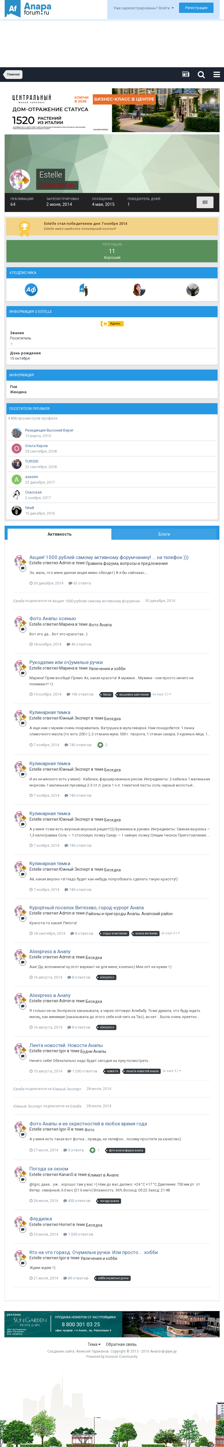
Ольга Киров (36, 446)
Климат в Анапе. (104, 1175)
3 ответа (73, 1150)
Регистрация (196, 8)
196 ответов (80, 694)
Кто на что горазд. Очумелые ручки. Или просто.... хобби (93, 1252)
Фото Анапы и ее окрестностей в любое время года (88, 1124)
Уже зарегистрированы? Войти (143, 8)
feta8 (29, 508)
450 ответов (76, 1200)
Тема (94, 1344)
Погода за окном (48, 1169)
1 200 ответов (82, 1071)
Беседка (112, 718)
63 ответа (80, 583)
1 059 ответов (78, 1234)
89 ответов (75, 1278)
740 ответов (78, 745)
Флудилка (40, 1219)
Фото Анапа (100, 624)
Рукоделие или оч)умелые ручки (66, 662)
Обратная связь (121, 1344)
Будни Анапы (93, 1051)
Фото (89, 1129)
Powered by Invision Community (112, 1357)
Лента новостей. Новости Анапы (66, 1045)
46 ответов (79, 644)
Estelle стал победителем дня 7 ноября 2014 (85, 223)
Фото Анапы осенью (52, 618)
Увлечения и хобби (107, 668)
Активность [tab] (59, 534)
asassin (31, 477)
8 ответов (81, 933)
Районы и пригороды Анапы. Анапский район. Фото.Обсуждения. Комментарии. (129, 913)
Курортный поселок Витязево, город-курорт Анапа (86, 907)
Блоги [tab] (164, 534)
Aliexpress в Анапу (50, 951)
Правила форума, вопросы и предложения (127, 563)
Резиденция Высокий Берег (49, 430)
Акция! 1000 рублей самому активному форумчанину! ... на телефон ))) (109, 557)
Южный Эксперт (66, 1089)
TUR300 (31, 461)
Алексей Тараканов (92, 1351)
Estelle (18, 601)
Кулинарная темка (49, 712)
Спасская (33, 492)
